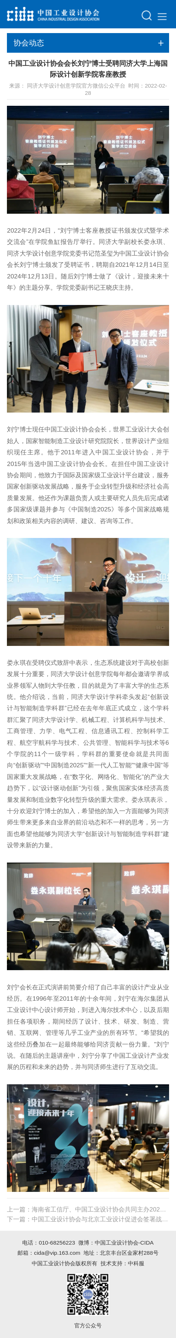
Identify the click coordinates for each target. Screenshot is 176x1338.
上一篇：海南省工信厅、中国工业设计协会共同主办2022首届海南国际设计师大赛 (88, 1209)
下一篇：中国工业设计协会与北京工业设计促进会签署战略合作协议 (88, 1219)
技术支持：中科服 (122, 1263)
